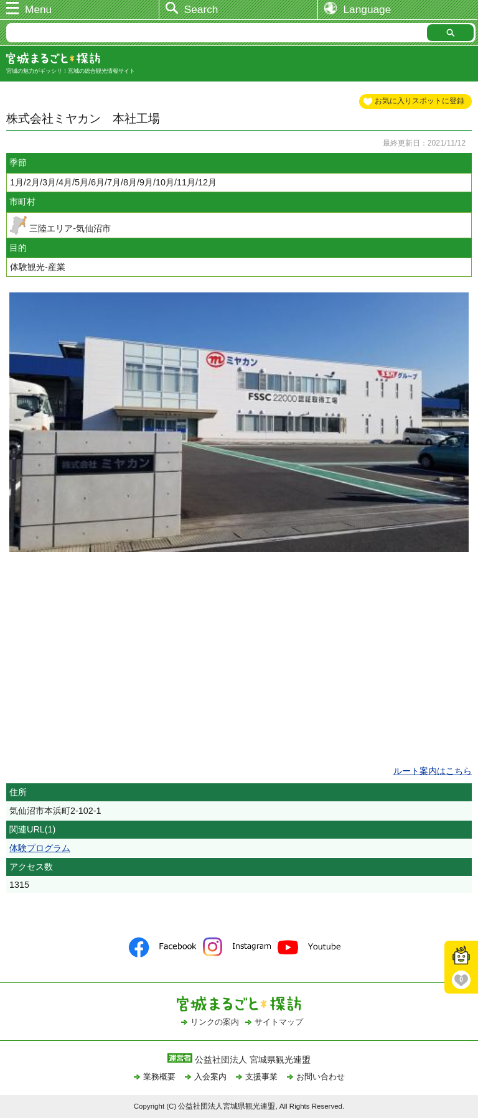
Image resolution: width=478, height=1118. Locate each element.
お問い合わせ (320, 1076)
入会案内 (210, 1076)
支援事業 (261, 1076)
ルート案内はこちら (432, 771)
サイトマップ (279, 1022)
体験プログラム (39, 848)
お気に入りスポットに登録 (419, 101)
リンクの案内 (214, 1022)
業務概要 (159, 1076)
